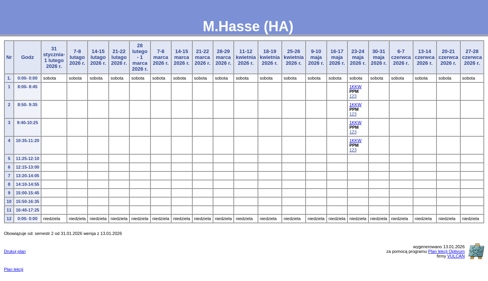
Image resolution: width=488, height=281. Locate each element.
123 (352, 96)
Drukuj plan (15, 251)
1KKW (355, 86)
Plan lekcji (13, 269)
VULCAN (456, 256)
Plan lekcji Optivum (446, 251)
